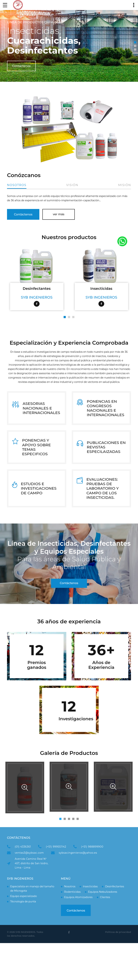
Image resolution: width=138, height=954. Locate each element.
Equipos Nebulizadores (102, 902)
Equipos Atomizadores (78, 908)
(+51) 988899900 (92, 857)
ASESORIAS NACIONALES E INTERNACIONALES (41, 409)
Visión (72, 185)
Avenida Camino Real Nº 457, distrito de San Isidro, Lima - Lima (31, 874)
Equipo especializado (23, 906)
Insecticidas (101, 288)
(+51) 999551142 (56, 857)
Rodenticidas (72, 902)
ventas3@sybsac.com (29, 863)
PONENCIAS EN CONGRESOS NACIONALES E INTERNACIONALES (105, 409)
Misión (124, 185)
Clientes (105, 908)
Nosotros (16, 185)
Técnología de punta (23, 912)
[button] (135, 42)
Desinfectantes (37, 288)
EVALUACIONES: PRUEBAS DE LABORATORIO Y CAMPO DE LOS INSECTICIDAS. (102, 497)
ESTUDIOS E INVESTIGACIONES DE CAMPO (38, 497)
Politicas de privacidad (118, 943)
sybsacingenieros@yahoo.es (78, 863)
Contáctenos (21, 66)
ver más (58, 213)
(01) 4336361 (23, 857)
